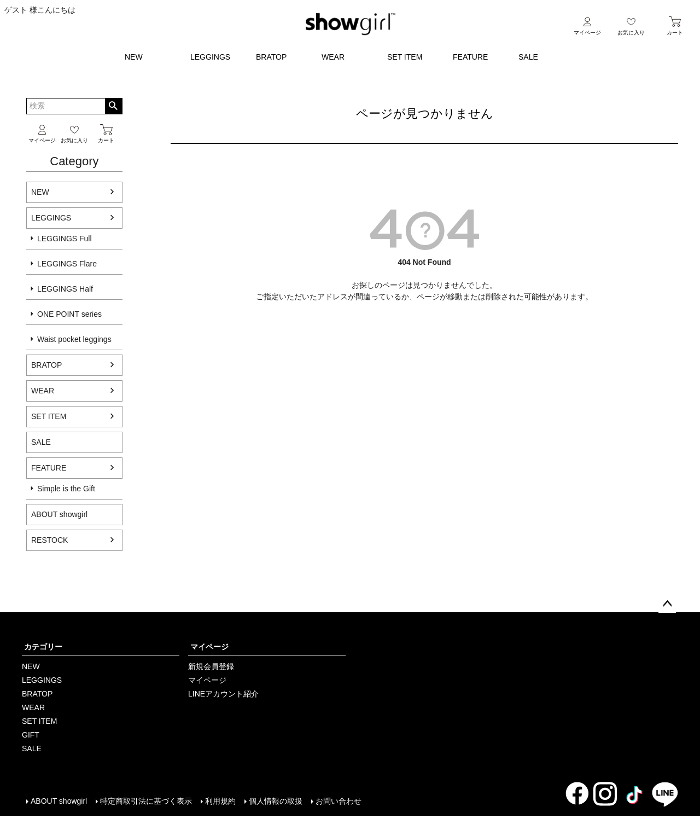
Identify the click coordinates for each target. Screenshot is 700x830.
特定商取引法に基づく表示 (146, 801)
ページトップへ (667, 604)
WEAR (333, 57)
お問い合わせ (338, 801)
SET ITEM (404, 57)
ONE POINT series (69, 314)
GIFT (30, 734)
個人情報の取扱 (275, 801)
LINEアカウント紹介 (223, 693)
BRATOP (271, 57)
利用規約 (220, 801)
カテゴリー (43, 646)
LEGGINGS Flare (67, 263)
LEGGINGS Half (65, 289)
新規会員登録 (211, 666)
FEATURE (470, 57)
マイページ (209, 646)
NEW (134, 57)
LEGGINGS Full (64, 238)
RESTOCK (49, 540)
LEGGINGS (210, 57)
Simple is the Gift (66, 488)
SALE (528, 57)
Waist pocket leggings (74, 339)
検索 (113, 106)
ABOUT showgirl (59, 801)
